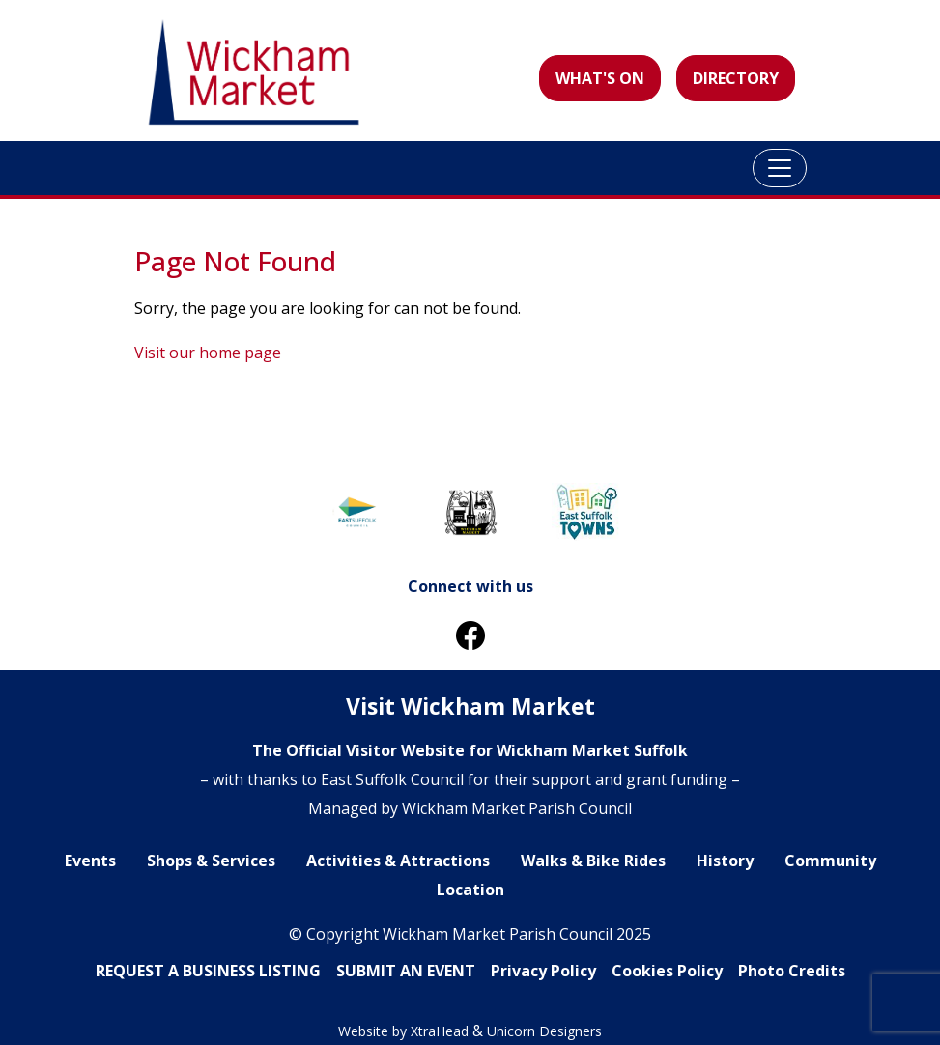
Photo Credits (791, 970)
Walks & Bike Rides (593, 860)
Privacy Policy (543, 970)
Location (470, 889)
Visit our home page (207, 352)
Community (830, 860)
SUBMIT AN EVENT (405, 970)
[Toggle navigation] (780, 168)
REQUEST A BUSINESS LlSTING (208, 970)
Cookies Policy (667, 970)
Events (90, 860)
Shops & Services (211, 860)
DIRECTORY (736, 78)
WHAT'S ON (599, 78)
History (725, 860)
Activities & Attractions (398, 860)
